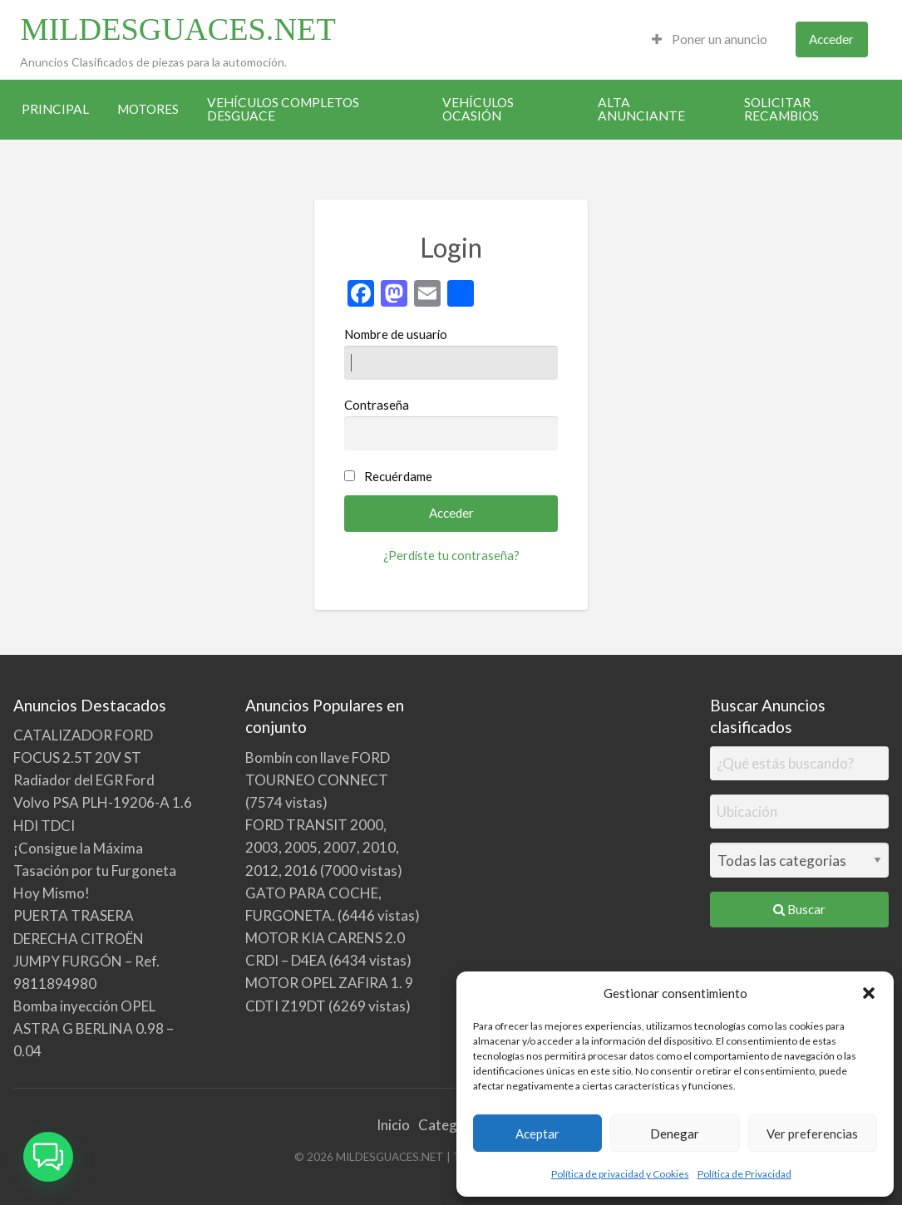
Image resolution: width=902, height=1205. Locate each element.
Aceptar (537, 1133)
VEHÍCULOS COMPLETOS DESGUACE (283, 109)
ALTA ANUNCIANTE (641, 109)
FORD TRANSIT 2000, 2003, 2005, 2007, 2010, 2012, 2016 (322, 847)
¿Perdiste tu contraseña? (451, 555)
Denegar (674, 1133)
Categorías (453, 1125)
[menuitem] (709, 39)
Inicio (393, 1125)
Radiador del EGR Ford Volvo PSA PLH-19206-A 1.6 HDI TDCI (102, 802)
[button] (868, 993)
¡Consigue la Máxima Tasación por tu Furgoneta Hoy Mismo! (94, 870)
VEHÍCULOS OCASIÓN (478, 109)
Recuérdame (398, 476)
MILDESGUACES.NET (177, 29)
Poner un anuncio (709, 39)
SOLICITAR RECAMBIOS (781, 109)
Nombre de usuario (451, 353)
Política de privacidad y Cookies (620, 1174)
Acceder (831, 39)
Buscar (799, 909)
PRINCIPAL (55, 108)
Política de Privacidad (744, 1174)
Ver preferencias (812, 1133)
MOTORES (148, 108)
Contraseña (451, 423)
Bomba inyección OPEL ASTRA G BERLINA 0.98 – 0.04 (93, 1028)
